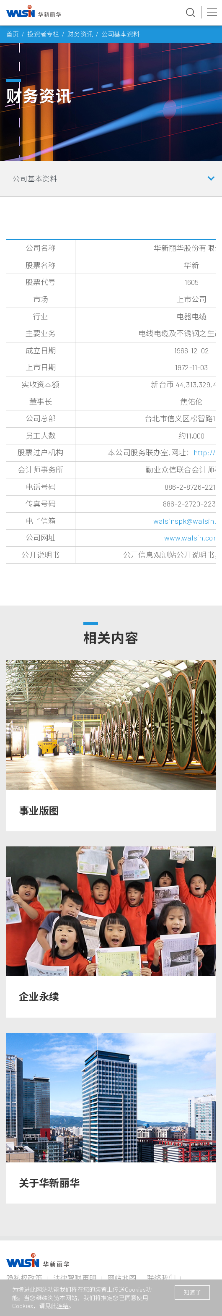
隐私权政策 (24, 1278)
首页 (12, 34)
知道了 (192, 1292)
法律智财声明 (74, 1278)
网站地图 (121, 1278)
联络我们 (161, 1278)
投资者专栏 (43, 34)
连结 (63, 1305)
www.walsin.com (191, 537)
